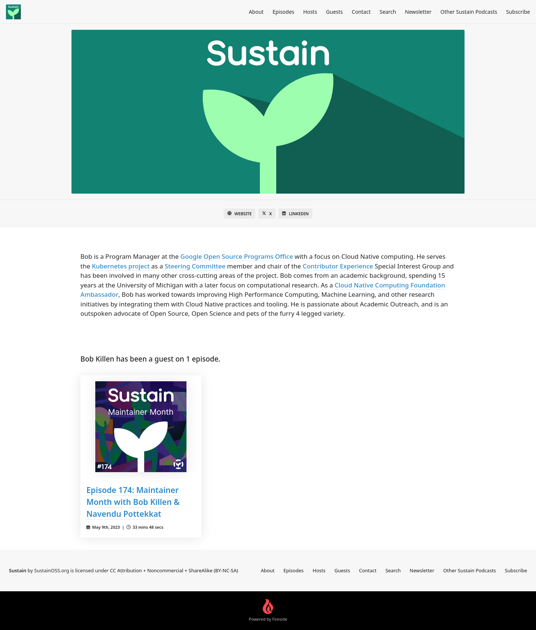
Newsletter (418, 11)
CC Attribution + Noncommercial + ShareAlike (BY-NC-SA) (174, 570)
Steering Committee (195, 266)
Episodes (283, 11)
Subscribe (518, 11)
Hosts (310, 11)
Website (239, 213)
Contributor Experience (338, 266)
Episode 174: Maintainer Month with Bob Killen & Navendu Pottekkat (133, 501)
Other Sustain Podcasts (468, 11)
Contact (361, 11)
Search (388, 11)
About (256, 11)
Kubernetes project (121, 266)
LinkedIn (295, 213)
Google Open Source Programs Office (237, 256)
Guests (334, 11)
